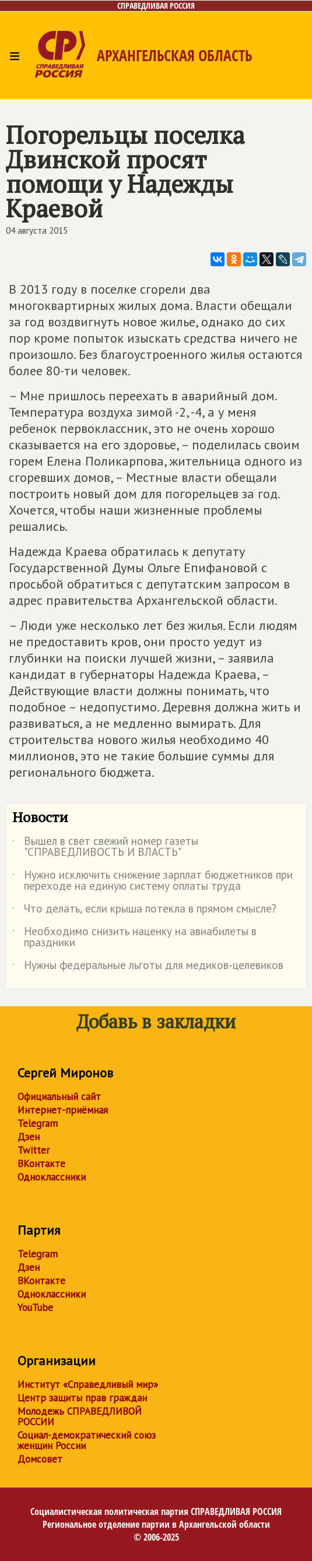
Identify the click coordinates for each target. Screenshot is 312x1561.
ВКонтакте (41, 1163)
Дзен (28, 1137)
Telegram (37, 1123)
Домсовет (39, 1459)
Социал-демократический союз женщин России (86, 1440)
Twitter (33, 1150)
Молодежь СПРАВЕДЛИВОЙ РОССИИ (79, 1416)
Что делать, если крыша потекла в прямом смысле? (144, 910)
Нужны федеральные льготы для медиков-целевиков (147, 967)
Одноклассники (51, 1177)
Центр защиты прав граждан (82, 1398)
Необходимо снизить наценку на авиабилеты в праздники (134, 937)
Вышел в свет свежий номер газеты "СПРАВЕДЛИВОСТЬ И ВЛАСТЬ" (105, 847)
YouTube (35, 1307)
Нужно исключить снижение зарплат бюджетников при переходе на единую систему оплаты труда (152, 881)
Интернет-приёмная (62, 1110)
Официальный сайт (59, 1096)
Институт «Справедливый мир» (87, 1384)
